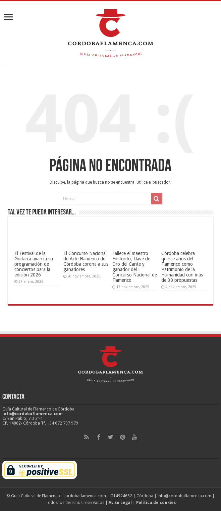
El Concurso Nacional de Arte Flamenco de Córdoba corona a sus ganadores (85, 261)
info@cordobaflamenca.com (32, 413)
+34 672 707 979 (62, 423)
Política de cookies (156, 502)
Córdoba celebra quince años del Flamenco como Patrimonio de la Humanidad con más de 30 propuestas (182, 267)
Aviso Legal (120, 502)
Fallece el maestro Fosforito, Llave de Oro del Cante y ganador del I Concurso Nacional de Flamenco (134, 267)
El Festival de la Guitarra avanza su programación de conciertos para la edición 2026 (33, 264)
